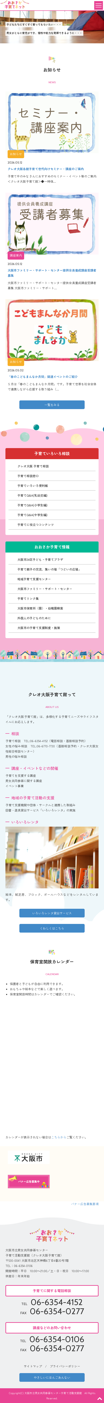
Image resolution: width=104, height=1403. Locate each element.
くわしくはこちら (52, 928)
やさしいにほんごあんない (52, 1377)
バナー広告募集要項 (85, 1204)
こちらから (58, 1137)
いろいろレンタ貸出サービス (52, 913)
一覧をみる (52, 405)
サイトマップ (33, 1366)
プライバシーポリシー (65, 1366)
